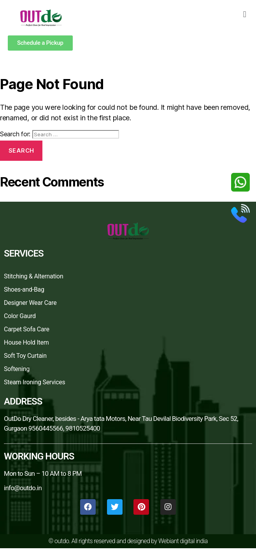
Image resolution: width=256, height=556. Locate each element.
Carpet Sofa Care (26, 329)
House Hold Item (26, 342)
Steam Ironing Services (34, 382)
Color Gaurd (20, 316)
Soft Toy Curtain (25, 355)
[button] (244, 14)
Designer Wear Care (30, 302)
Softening (17, 369)
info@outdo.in (23, 488)
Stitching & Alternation (33, 276)
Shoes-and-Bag (24, 289)
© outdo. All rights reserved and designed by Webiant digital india (127, 541)
